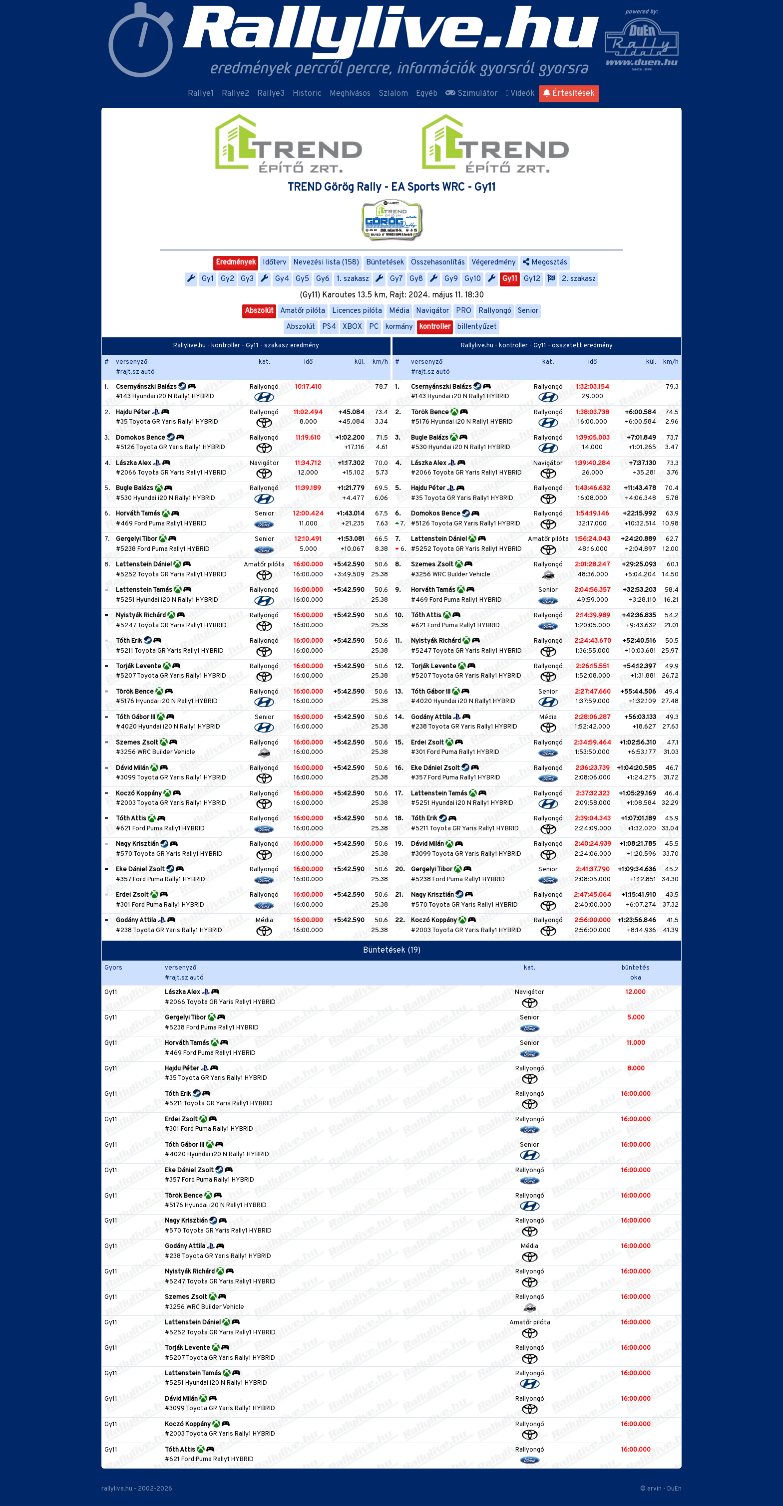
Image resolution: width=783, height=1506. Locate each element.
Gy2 (227, 279)
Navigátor (432, 311)
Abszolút (259, 311)
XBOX (352, 327)
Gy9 (451, 279)
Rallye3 (271, 94)
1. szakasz (353, 279)
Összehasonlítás (438, 262)
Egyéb (426, 94)
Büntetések (385, 262)
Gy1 (208, 279)
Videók (520, 94)
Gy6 (323, 279)
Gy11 (509, 279)
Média (399, 311)
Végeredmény (493, 262)
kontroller (434, 327)
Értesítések (569, 94)
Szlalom (393, 94)
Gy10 (472, 279)
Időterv (275, 262)
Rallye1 (201, 94)
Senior (528, 311)
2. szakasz (579, 279)
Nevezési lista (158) (326, 262)
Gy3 (247, 279)
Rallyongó (494, 311)
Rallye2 (235, 94)
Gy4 (282, 279)
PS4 (329, 327)
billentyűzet (477, 327)
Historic (307, 94)
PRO (463, 311)
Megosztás (545, 262)
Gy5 (302, 279)
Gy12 (532, 279)
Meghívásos (350, 94)
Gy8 (416, 279)
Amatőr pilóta (302, 311)
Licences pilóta (357, 311)
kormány (399, 327)
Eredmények (236, 262)
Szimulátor (471, 94)
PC (374, 327)
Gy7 (396, 279)
